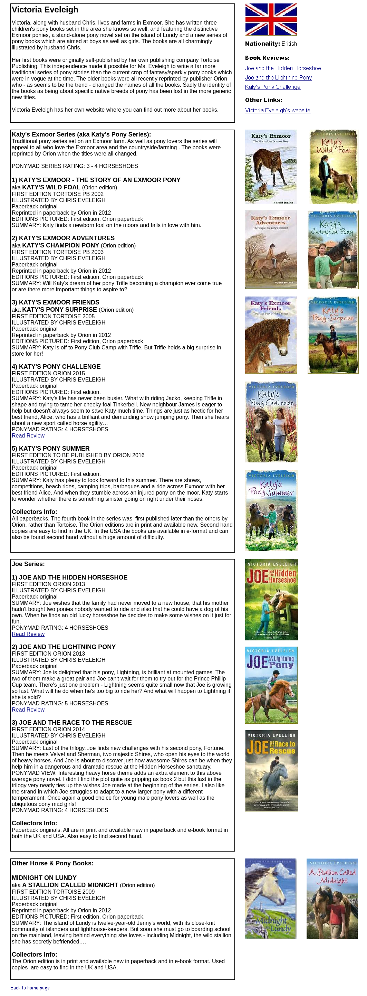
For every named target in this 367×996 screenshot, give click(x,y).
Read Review (28, 436)
